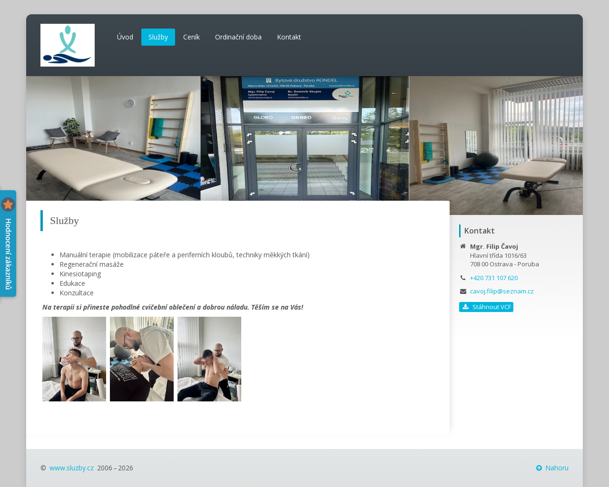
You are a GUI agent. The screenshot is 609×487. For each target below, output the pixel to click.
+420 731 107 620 (494, 277)
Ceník (191, 36)
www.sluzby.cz (71, 467)
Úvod (125, 36)
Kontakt (289, 36)
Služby (158, 36)
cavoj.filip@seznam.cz (502, 291)
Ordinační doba (238, 36)
